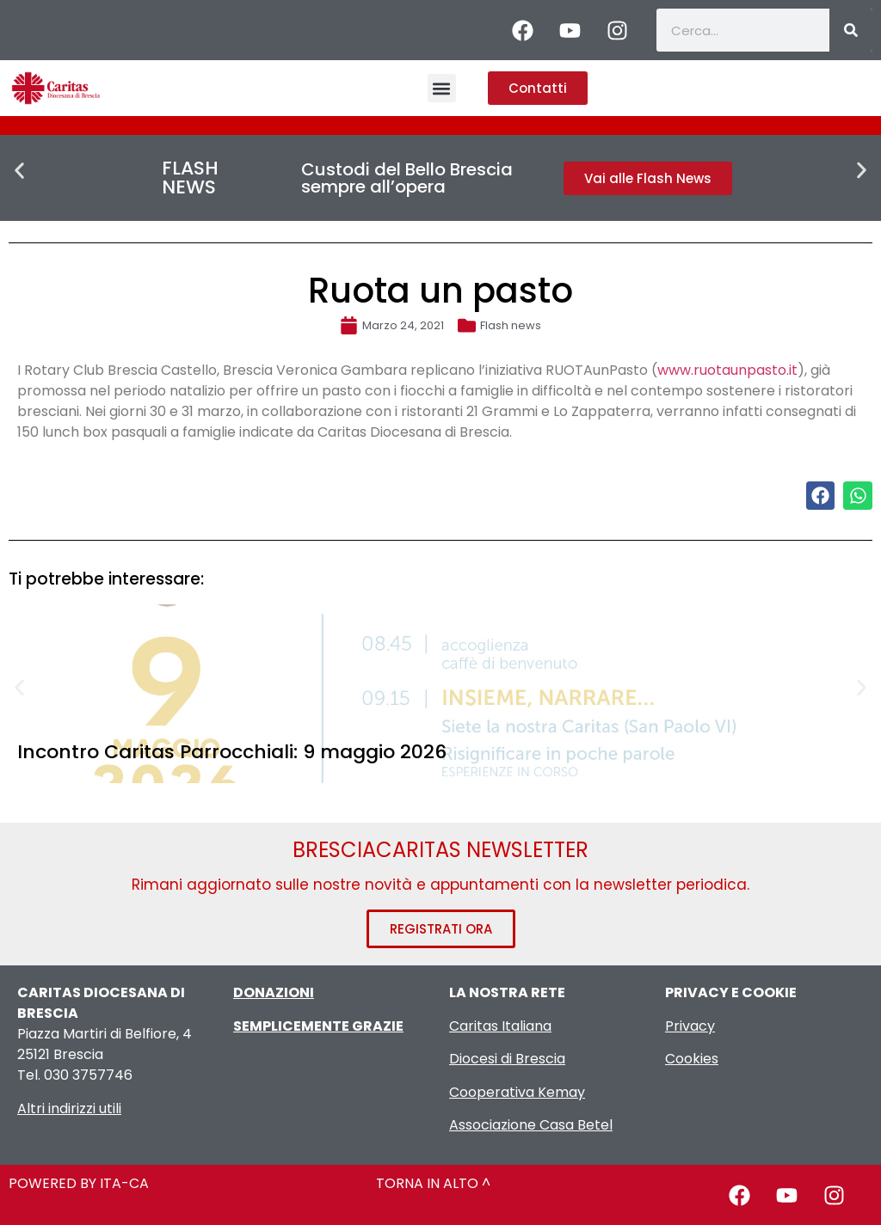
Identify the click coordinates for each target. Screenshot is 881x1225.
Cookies (691, 1059)
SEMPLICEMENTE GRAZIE (318, 1026)
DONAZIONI (273, 992)
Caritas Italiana (500, 1026)
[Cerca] (850, 30)
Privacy (690, 1026)
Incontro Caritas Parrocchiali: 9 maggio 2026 (232, 751)
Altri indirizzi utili (69, 1108)
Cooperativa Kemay (517, 1092)
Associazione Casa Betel (531, 1125)
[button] (442, 88)
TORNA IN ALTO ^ (433, 1183)
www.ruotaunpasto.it (727, 370)
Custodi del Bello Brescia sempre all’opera (407, 178)
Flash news (510, 325)
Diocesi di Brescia (507, 1059)
